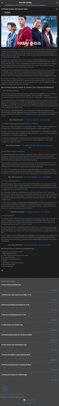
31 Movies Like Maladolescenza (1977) (13, 315)
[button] (57, 9)
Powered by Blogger (29, 400)
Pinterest (5, 389)
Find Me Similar (25, 3)
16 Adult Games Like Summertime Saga (14, 345)
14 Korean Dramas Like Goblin (37, 212)
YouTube (5, 390)
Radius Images (33, 403)
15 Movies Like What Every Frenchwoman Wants (16, 365)
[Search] (57, 3)
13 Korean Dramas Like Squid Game (37, 245)
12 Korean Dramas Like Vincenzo (37, 120)
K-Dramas (7, 12)
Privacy (2, 394)
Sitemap (20, 394)
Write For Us (14, 394)
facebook (5, 386)
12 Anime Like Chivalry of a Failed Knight (14, 375)
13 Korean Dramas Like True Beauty (37, 177)
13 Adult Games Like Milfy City (11, 285)
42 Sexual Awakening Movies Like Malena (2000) (16, 335)
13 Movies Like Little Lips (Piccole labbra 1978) (16, 295)
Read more (54, 290)
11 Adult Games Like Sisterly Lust (12, 325)
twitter (4, 388)
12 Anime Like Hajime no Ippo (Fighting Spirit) (15, 355)
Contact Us (7, 394)
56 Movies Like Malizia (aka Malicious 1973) (15, 305)
